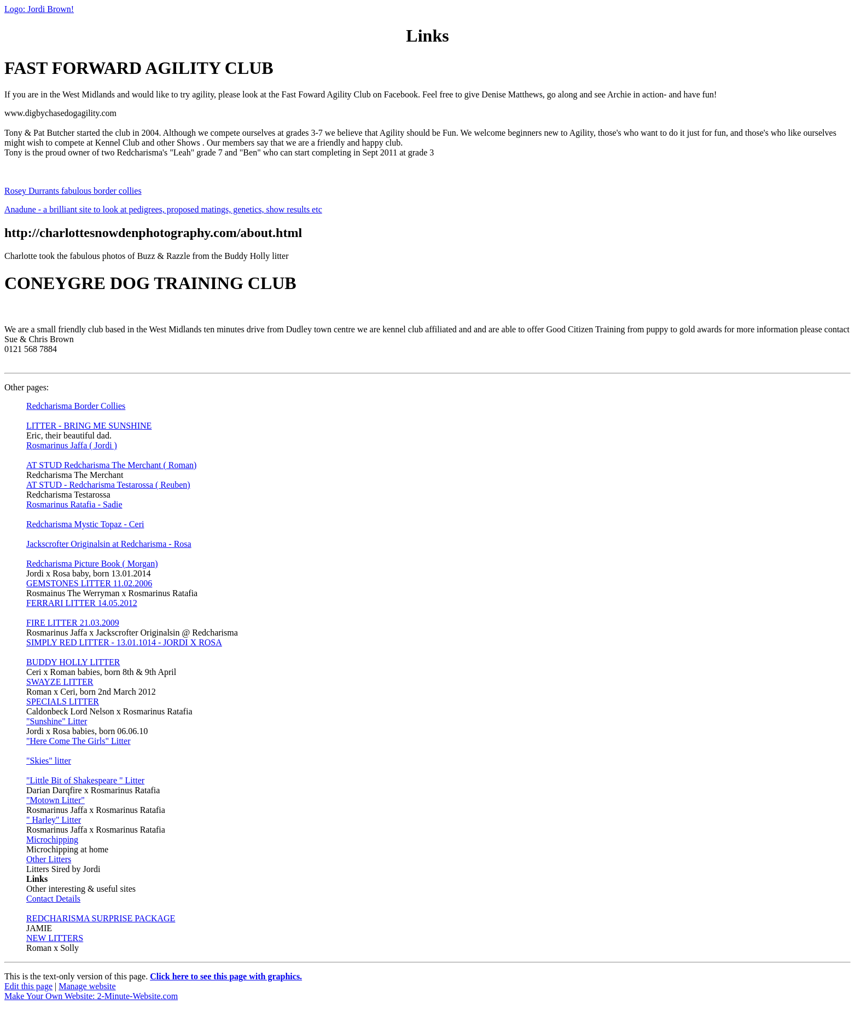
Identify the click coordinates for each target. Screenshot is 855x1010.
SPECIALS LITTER (62, 701)
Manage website (87, 986)
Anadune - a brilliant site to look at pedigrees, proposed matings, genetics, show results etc (163, 209)
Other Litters (48, 859)
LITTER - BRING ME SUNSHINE (89, 425)
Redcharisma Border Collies (75, 406)
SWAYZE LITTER (60, 681)
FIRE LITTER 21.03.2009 (72, 622)
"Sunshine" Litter (56, 721)
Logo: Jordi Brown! (39, 9)
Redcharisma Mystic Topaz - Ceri (85, 524)
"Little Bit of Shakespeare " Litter (85, 780)
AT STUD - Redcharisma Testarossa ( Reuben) (108, 484)
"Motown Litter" (55, 800)
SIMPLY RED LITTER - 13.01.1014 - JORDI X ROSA (124, 642)
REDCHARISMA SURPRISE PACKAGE (100, 918)
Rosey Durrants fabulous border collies (73, 190)
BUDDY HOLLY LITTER (73, 662)
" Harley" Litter (53, 819)
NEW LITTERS (54, 938)
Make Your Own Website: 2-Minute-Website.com (91, 996)
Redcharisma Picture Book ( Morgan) (92, 563)
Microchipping (52, 839)
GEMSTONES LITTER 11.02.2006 (89, 583)
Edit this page (28, 986)
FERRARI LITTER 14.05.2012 (81, 603)
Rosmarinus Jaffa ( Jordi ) (71, 445)
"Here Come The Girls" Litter (78, 741)
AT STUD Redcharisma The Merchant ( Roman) (111, 465)
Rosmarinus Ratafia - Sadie (74, 504)
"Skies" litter (48, 760)
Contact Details (53, 898)
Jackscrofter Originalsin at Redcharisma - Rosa (108, 544)
